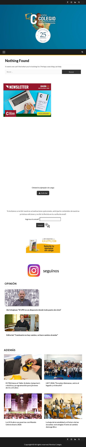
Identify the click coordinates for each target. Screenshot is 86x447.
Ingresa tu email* (32, 219)
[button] (43, 271)
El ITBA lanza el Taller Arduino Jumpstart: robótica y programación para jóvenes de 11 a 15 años (23, 385)
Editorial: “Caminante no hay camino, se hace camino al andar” (32, 335)
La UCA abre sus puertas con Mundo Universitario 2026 (21, 423)
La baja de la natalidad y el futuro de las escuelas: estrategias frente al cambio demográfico (62, 424)
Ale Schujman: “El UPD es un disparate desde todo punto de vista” (33, 310)
